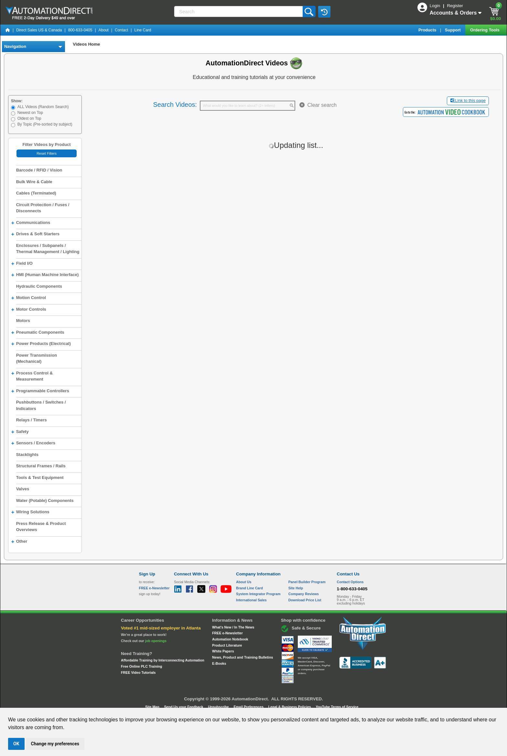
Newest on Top (30, 112)
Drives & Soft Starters (35, 234)
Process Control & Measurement (32, 376)
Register (455, 5)
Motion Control (28, 298)
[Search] (239, 11)
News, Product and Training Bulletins (242, 657)
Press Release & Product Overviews (41, 526)
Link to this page (468, 100)
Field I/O (22, 264)
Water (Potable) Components (45, 500)
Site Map (152, 707)
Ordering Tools (485, 30)
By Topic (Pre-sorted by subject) (44, 124)
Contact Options (350, 582)
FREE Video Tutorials (138, 672)
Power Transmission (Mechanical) (36, 358)
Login (435, 5)
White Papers (223, 651)
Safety (20, 432)
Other (19, 542)
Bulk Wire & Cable (34, 181)
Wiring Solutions (30, 512)
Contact (121, 30)
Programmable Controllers (40, 391)
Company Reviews (303, 594)
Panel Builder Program (307, 582)
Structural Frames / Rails (41, 465)
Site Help (295, 588)
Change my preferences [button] (55, 743)
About (104, 30)
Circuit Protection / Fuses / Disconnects (43, 208)
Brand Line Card (249, 588)
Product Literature (227, 645)
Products (427, 30)
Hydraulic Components (39, 286)
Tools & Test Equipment (40, 477)
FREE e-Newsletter (227, 633)
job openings (156, 641)
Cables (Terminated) (36, 193)
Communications (30, 223)
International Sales (251, 600)
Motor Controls (28, 310)
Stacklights (27, 454)
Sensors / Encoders (33, 443)
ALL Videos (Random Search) (43, 107)
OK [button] (16, 743)
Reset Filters (47, 153)
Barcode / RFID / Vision (39, 170)
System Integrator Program (258, 594)
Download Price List (304, 600)
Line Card (142, 30)
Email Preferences (248, 707)
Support (453, 30)
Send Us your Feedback (184, 707)
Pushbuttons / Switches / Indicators (41, 405)
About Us (243, 582)
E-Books (219, 663)
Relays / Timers (31, 419)
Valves (22, 488)
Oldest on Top (29, 118)
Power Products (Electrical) (41, 344)
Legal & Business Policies (290, 707)
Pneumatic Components (37, 333)
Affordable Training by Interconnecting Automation (162, 660)
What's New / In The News (233, 627)
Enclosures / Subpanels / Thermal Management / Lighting (48, 248)
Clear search (318, 105)
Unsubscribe (219, 707)
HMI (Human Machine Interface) (45, 275)
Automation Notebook (230, 639)
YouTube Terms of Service (337, 707)
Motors (23, 320)
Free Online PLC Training (141, 666)
